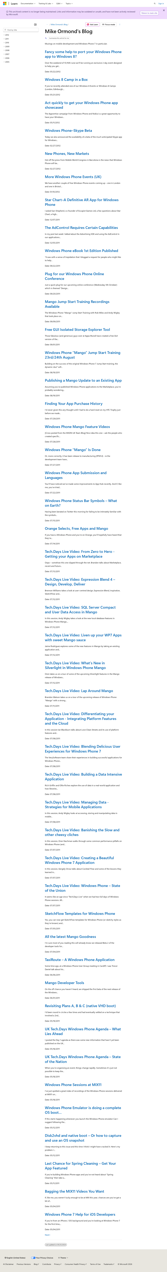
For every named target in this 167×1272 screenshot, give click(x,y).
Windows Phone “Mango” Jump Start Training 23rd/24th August (82, 355)
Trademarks (108, 1264)
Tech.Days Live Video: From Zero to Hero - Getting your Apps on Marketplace (80, 553)
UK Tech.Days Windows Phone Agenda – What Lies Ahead (83, 1031)
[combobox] (21, 30)
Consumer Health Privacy (75, 1264)
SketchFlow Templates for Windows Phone (80, 913)
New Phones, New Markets (67, 153)
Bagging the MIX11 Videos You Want (74, 1191)
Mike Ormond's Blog (59, 24)
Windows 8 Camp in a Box (66, 79)
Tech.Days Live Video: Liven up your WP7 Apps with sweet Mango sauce (83, 637)
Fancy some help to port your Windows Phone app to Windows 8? (83, 54)
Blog (35, 1264)
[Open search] (154, 3)
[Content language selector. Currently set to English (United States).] (15, 1258)
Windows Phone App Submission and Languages (76, 475)
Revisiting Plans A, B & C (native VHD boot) (80, 1005)
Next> (47, 1234)
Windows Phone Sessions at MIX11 (73, 1084)
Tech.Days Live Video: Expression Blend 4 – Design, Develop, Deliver (80, 581)
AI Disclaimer (8, 1264)
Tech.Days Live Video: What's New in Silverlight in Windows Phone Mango (75, 665)
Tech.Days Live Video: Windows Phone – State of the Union (82, 888)
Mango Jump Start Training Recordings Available (77, 304)
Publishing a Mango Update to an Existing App (83, 380)
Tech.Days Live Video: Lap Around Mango (79, 690)
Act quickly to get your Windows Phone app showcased (81, 105)
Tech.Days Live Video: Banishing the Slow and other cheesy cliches (82, 832)
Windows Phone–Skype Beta (68, 130)
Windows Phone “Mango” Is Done (73, 449)
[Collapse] (35, 24)
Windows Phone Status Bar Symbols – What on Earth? (81, 503)
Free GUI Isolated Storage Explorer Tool (77, 329)
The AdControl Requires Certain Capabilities (81, 227)
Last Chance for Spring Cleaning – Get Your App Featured (80, 1165)
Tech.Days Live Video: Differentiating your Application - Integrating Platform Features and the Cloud (80, 718)
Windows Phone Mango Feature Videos (77, 426)
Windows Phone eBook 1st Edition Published (81, 250)
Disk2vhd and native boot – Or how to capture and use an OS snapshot (83, 1137)
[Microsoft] (5, 3)
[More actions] (120, 24)
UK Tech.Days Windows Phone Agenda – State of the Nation (83, 1059)
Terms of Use (95, 1264)
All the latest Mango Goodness (70, 936)
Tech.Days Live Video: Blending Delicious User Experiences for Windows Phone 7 (82, 748)
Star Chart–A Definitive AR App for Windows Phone (82, 202)
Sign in (161, 3)
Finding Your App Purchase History (74, 403)
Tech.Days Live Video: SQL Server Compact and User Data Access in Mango (80, 609)
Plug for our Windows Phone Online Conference (74, 276)
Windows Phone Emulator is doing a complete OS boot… (83, 1110)
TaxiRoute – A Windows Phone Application (80, 959)
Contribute (46, 1264)
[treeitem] (21, 35)
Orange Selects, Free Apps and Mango (76, 528)
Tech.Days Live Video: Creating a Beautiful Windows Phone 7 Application (79, 860)
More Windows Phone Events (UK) (73, 176)
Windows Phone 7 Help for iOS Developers (80, 1214)
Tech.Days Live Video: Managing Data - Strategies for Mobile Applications (77, 804)
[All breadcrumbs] (47, 24)
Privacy (57, 1264)
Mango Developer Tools (64, 982)
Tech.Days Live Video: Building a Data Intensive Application (83, 776)
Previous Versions (24, 1264)
